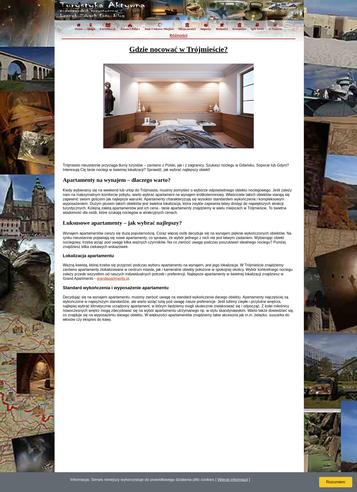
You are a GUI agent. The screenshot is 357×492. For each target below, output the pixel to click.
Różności (222, 27)
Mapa (91, 27)
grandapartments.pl (113, 278)
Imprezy (205, 27)
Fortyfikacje (108, 27)
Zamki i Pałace (130, 27)
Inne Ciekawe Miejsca (159, 27)
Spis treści (257, 27)
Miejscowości (187, 27)
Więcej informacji (233, 479)
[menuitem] (78, 27)
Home (79, 27)
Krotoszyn (239, 27)
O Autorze (275, 27)
